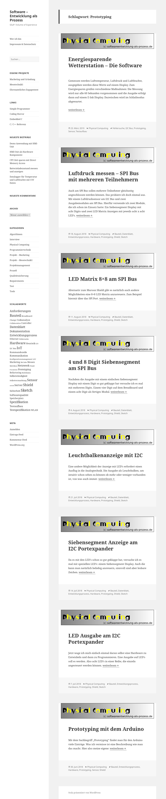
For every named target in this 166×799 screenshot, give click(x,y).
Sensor (71, 131)
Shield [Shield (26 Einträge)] (28, 384)
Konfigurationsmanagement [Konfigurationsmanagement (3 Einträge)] (21, 359)
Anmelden (15, 429)
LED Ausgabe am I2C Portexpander (94, 638)
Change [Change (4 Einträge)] (13, 320)
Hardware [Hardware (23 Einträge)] (18, 343)
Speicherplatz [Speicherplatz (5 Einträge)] (16, 398)
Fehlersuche (119, 128)
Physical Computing (19, 244)
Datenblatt (127, 233)
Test (12, 286)
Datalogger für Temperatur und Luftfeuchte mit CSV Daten (23, 179)
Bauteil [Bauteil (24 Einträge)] (15, 315)
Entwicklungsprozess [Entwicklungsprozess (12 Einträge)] (23, 335)
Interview (15, 239)
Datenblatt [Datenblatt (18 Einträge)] (17, 327)
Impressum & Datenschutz (23, 44)
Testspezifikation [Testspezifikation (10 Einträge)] (20, 410)
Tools (12, 291)
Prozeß (13, 270)
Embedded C (16, 119)
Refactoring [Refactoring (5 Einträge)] (15, 372)
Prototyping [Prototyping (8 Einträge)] (24, 369)
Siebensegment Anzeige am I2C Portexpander (103, 545)
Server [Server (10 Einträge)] (18, 385)
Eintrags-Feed (16, 434)
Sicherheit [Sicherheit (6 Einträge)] (15, 390)
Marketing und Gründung (22, 79)
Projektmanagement (20, 265)
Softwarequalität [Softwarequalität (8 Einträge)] (19, 395)
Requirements (17, 281)
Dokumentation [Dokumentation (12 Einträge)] (20, 331)
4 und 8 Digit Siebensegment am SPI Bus (104, 364)
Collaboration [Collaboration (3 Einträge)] (15, 323)
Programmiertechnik (20, 249)
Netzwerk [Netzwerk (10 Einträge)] (24, 365)
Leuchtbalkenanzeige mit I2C (105, 455)
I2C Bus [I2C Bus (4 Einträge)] (13, 348)
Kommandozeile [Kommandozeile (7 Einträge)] (18, 352)
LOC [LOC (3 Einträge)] (34, 359)
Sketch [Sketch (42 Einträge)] (26, 390)
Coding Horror (17, 114)
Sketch (124, 237)
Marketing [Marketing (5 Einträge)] (15, 362)
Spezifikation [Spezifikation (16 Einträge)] (19, 402)
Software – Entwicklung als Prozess (23, 15)
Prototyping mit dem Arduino (106, 728)
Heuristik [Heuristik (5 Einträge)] (30, 343)
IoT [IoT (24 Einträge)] (19, 348)
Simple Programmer (20, 108)
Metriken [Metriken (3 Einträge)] (13, 366)
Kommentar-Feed (18, 439)
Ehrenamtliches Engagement (24, 89)
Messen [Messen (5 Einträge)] (31, 362)
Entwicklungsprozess (78, 237)
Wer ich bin (15, 38)
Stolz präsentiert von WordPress (84, 792)
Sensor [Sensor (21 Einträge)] (32, 380)
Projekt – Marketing (19, 255)
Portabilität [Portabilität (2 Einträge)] (14, 370)
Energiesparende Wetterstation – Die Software (105, 62)
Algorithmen (16, 234)
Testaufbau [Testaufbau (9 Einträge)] (16, 406)
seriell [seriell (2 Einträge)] (12, 385)
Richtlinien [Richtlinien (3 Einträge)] (26, 373)
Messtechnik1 (16, 84)
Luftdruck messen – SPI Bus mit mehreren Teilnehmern (103, 176)
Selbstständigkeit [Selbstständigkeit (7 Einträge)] (18, 375)
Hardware (95, 237)
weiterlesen (76, 109)
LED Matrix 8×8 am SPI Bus (102, 278)
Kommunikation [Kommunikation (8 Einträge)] (19, 355)
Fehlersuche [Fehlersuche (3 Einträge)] (24, 339)
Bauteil (118, 233)
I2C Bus (129, 128)
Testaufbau (81, 131)
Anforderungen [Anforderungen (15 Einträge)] (20, 311)
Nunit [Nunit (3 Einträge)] (32, 366)
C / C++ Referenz (18, 124)
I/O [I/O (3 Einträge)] (37, 344)
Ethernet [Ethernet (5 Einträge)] (14, 338)
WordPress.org (17, 445)
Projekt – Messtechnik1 (21, 260)
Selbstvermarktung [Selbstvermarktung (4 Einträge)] (18, 380)
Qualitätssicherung (19, 275)
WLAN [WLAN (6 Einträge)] (34, 410)
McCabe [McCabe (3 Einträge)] (24, 362)
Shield (117, 237)
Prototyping (140, 128)
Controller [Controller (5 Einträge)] (26, 323)
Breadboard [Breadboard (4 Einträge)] (27, 316)
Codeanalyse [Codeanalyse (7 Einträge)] (23, 319)
